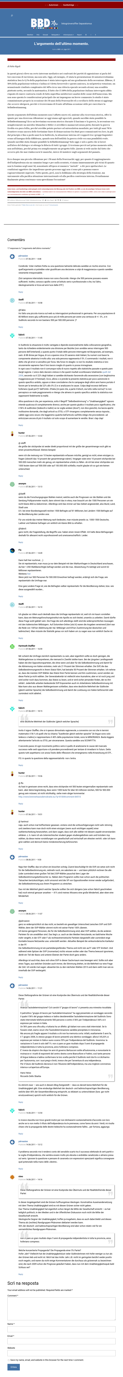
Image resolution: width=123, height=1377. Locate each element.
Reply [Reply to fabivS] (20, 425)
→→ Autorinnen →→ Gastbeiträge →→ (61, 5)
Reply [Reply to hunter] (20, 476)
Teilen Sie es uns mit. (28, 205)
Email (10, 1336)
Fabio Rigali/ (50, 200)
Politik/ (28, 200)
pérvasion (23, 256)
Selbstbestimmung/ (35, 200)
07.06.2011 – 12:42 (34, 436)
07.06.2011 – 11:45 (34, 338)
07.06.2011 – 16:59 (34, 649)
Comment (12, 1295)
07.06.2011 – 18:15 (34, 711)
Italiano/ (66, 200)
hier (29, 574)
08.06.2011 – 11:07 (34, 914)
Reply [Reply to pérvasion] (20, 292)
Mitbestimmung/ (20, 200)
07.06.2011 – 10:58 (34, 303)
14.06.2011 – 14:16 (34, 1179)
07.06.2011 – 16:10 (34, 607)
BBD (58, 49)
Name (11, 1324)
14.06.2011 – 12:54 (34, 1113)
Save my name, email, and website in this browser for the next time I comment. (47, 1360)
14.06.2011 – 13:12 (34, 1145)
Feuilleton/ (12, 200)
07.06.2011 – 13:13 (34, 487)
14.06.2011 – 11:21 (34, 988)
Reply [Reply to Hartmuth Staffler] (20, 700)
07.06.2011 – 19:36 (34, 776)
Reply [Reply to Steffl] (20, 327)
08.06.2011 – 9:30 (33, 860)
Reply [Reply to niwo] (20, 1274)
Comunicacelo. (53, 205)
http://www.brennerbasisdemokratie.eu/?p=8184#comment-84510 (49, 797)
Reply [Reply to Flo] (20, 596)
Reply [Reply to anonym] (20, 542)
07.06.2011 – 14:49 (34, 553)
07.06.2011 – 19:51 (34, 814)
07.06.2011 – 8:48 (33, 259)
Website (11, 1348)
